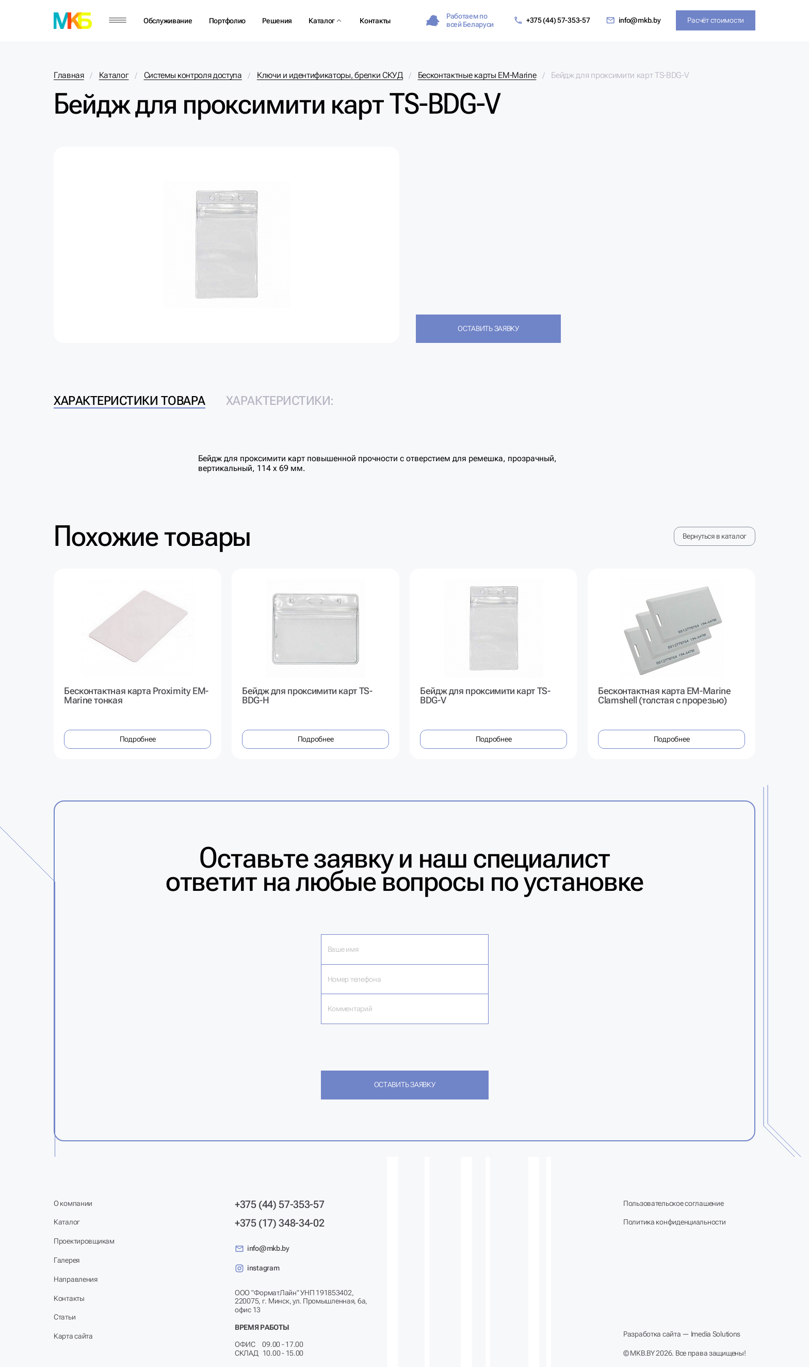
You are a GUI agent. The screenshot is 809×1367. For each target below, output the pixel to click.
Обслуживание (167, 21)
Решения (277, 21)
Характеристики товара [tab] (129, 401)
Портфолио (227, 21)
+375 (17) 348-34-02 (279, 1223)
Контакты (375, 21)
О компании (73, 1203)
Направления (76, 1279)
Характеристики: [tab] (280, 401)
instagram (257, 1268)
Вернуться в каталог (715, 536)
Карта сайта (73, 1336)
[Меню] (117, 20)
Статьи (64, 1317)
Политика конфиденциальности (674, 1222)
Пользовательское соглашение (673, 1203)
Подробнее (137, 739)
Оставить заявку (488, 328)
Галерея (66, 1260)
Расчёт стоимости (715, 20)
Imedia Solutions (716, 1334)
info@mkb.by (633, 20)
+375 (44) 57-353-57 (551, 20)
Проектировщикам (84, 1241)
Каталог (322, 21)
